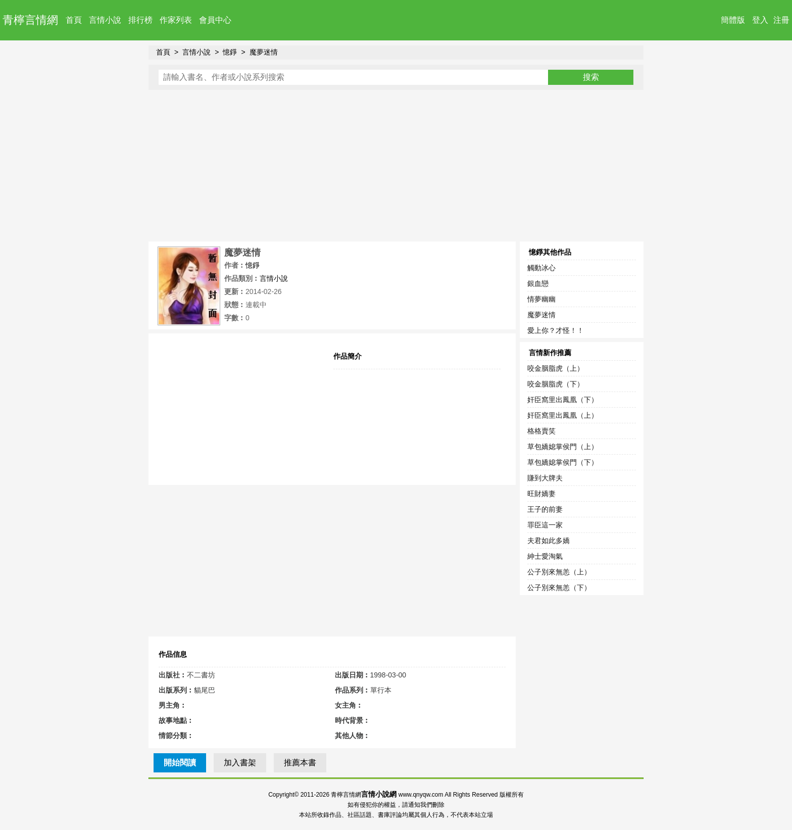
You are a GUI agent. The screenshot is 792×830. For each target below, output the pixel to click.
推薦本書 (300, 762)
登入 (760, 20)
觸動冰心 (541, 268)
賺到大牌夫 (545, 478)
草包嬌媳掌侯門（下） (562, 462)
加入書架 (240, 762)
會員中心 (215, 20)
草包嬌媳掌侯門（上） (562, 447)
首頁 (74, 20)
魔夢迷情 (264, 52)
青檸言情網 (30, 20)
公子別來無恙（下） (559, 587)
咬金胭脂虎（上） (555, 368)
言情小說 (105, 20)
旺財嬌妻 (541, 494)
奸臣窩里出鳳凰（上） (562, 415)
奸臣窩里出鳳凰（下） (562, 400)
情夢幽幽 (541, 299)
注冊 (781, 20)
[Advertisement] (395, 165)
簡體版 (733, 20)
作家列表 (176, 20)
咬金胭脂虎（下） (555, 384)
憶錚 (230, 52)
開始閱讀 (180, 762)
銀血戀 (538, 283)
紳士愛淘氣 (545, 556)
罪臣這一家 (545, 525)
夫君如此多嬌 (548, 540)
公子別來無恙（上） (559, 572)
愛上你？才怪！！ (555, 330)
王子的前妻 (545, 509)
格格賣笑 (541, 431)
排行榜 (140, 20)
